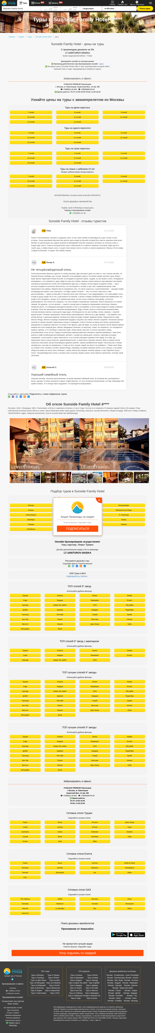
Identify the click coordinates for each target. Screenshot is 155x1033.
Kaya (130, 827)
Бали (60, 629)
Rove (130, 899)
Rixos (60, 822)
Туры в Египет (53, 978)
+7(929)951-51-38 (77, 213)
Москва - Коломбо (116, 996)
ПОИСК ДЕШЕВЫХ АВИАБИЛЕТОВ (77, 202)
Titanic (25, 822)
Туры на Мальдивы (37, 983)
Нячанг (129, 619)
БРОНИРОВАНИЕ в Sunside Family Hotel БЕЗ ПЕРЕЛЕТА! (77, 195)
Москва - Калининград (116, 978)
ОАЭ (95, 605)
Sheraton (25, 868)
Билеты (55, 3)
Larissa (60, 827)
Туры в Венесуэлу (53, 988)
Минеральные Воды (124, 510)
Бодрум (60, 600)
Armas (25, 841)
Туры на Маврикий (38, 985)
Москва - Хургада (115, 985)
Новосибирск (31, 515)
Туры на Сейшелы (53, 983)
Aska (129, 837)
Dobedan (94, 832)
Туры (23, 3)
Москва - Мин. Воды (115, 980)
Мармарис (95, 600)
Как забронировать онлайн (13, 1008)
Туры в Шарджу (76, 985)
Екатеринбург (123, 505)
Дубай (25, 610)
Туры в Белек (92, 975)
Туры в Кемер (92, 978)
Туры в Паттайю (92, 988)
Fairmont (25, 913)
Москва (31, 505)
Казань (31, 510)
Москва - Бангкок (131, 985)
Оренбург (31, 520)
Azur (25, 877)
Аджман (60, 610)
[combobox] (21, 8)
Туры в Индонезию (52, 990)
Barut (60, 837)
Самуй (94, 615)
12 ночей (123, 117)
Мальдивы (25, 629)
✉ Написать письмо (13, 993)
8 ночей (77, 112)
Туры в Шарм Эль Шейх (78, 983)
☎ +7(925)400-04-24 (86, 89)
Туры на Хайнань (76, 993)
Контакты (13, 988)
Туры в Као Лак (76, 990)
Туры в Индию (36, 990)
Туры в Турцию (53, 975)
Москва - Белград (131, 1001)
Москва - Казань (132, 978)
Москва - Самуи (130, 990)
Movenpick (60, 872)
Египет (129, 600)
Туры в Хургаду (92, 980)
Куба (130, 624)
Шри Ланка (94, 624)
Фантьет (25, 624)
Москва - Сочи (112, 975)
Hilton (129, 872)
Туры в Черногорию (38, 993)
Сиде (25, 600)
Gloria (60, 832)
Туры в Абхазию (37, 975)
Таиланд (25, 615)
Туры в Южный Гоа (92, 996)
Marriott (25, 908)
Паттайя (60, 615)
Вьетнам (94, 619)
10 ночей (31, 117)
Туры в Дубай (94, 983)
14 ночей (77, 122)
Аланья (60, 596)
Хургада (25, 605)
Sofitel (60, 899)
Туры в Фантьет (92, 990)
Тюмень (124, 524)
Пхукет (60, 619)
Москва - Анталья (131, 980)
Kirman (94, 827)
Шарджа (94, 610)
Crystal (25, 837)
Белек (94, 596)
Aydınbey (94, 837)
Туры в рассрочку (13, 1010)
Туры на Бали (91, 998)
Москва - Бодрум (114, 983)
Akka (95, 841)
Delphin (129, 832)
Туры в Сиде (76, 998)
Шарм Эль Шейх (59, 605)
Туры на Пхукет (76, 988)
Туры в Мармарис (77, 978)
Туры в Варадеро (92, 993)
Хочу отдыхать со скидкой (77, 953)
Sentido (60, 868)
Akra (60, 841)
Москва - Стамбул (115, 1001)
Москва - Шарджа (130, 993)
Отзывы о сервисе (13, 1013)
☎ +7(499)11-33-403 (68, 89)
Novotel (25, 872)
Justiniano (25, 832)
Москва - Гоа (132, 996)
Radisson (94, 868)
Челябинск (31, 529)
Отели (37, 3)
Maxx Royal (129, 822)
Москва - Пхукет (114, 990)
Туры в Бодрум (76, 980)
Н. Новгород (124, 515)
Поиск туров (145, 9)
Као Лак (25, 619)
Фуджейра (130, 610)
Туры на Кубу (54, 980)
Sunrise (95, 863)
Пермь (123, 520)
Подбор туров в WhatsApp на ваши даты (77, 208)
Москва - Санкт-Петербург (128, 975)
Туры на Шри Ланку (38, 980)
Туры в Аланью (76, 975)
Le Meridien (59, 908)
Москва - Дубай (114, 993)
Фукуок (60, 624)
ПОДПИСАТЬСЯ (77, 528)
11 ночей (77, 117)
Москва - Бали (130, 998)
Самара (31, 524)
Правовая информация (13, 1015)
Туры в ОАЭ (54, 993)
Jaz (94, 872)
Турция (25, 596)
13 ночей (31, 122)
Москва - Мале (115, 998)
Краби (129, 615)
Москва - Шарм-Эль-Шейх (122, 988)
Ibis (94, 908)
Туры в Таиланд (37, 978)
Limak (25, 827)
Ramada (25, 904)
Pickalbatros (129, 868)
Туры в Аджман (92, 985)
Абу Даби (129, 605)
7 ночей (31, 112)
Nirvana (95, 822)
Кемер (129, 596)
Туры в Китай (54, 985)
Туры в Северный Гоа (76, 996)
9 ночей (124, 112)
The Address (25, 899)
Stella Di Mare (129, 863)
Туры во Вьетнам (37, 988)
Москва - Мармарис (130, 983)
